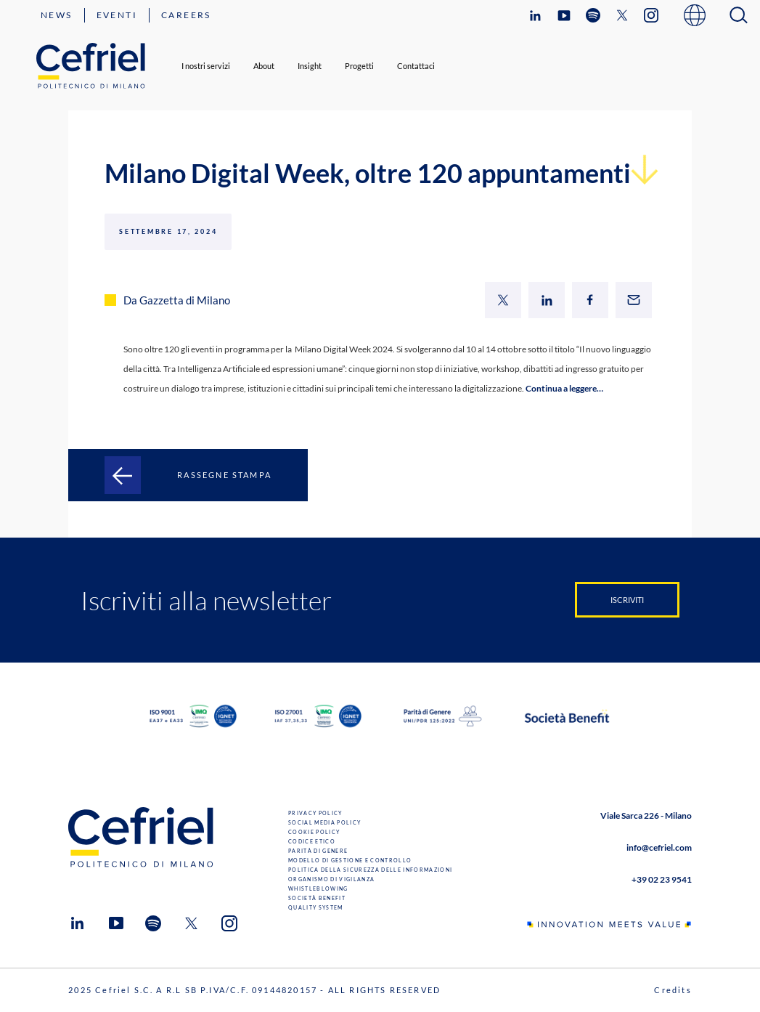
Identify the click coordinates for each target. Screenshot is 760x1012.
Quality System (315, 907)
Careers (186, 14)
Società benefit (317, 898)
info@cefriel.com (659, 847)
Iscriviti (627, 599)
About (263, 65)
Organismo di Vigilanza (331, 879)
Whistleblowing (318, 888)
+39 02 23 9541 (662, 879)
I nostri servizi (205, 65)
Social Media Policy (324, 822)
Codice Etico (311, 841)
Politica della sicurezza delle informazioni (370, 870)
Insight (310, 65)
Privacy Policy (315, 813)
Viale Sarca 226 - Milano (646, 815)
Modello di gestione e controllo (350, 860)
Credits (672, 990)
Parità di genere (318, 851)
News (57, 14)
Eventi (117, 14)
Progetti (359, 65)
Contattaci (416, 65)
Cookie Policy (314, 832)
